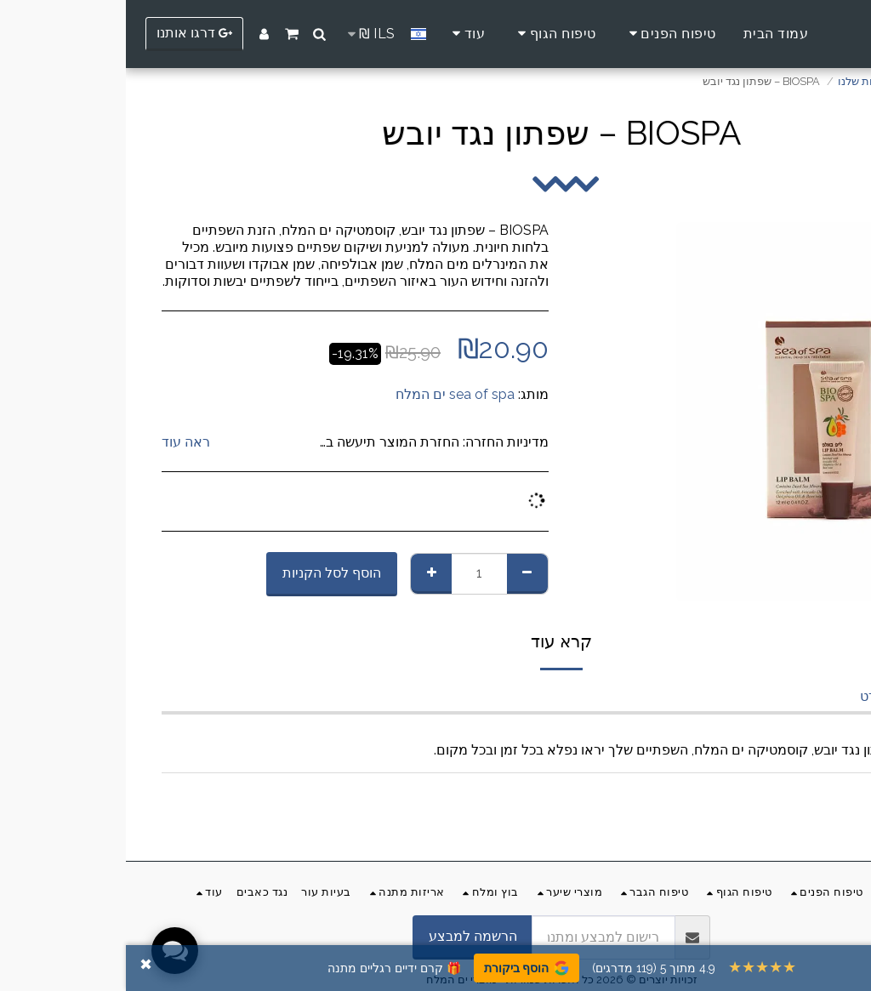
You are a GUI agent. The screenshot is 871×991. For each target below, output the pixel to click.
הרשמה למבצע (347, 936)
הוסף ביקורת (400, 968)
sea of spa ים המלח (329, 394)
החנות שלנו (739, 81)
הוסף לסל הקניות (206, 573)
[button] (194, 34)
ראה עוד (60, 442)
